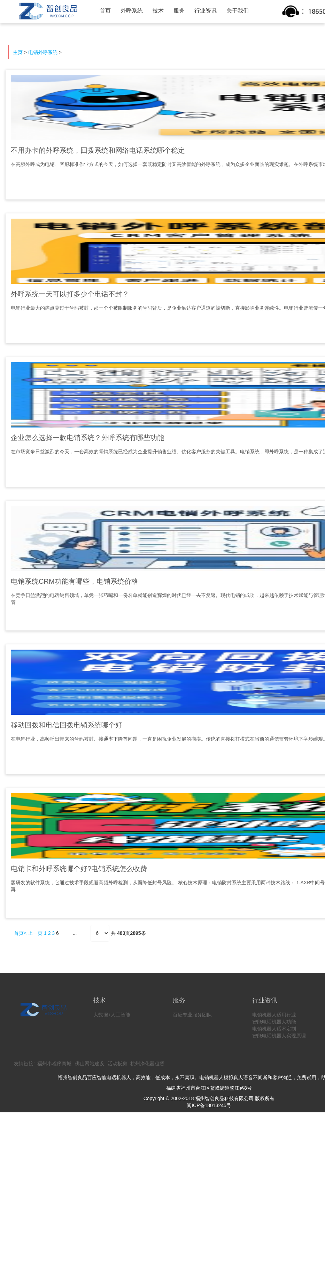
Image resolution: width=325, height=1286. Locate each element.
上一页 (35, 933)
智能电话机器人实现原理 (279, 1035)
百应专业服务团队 (192, 1015)
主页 (18, 52)
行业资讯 (205, 11)
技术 (158, 11)
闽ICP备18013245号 (209, 1105)
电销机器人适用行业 (274, 1015)
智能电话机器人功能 (274, 1021)
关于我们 (237, 11)
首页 (105, 11)
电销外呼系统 (42, 52)
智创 (47, 11)
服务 (179, 11)
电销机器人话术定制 (274, 1028)
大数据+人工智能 (111, 1015)
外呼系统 (132, 11)
